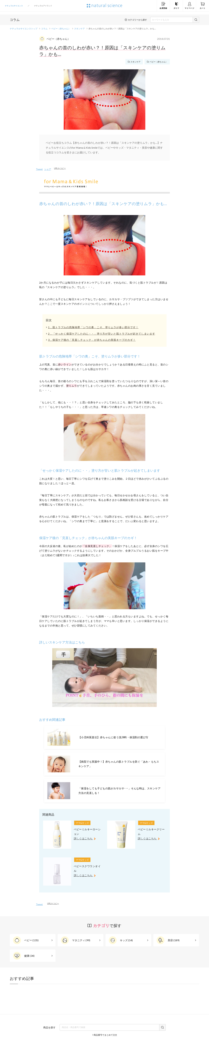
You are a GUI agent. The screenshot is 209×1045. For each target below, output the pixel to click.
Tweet (39, 169)
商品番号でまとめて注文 (105, 1035)
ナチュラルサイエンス (14, 6)
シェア (47, 169)
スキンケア (79, 28)
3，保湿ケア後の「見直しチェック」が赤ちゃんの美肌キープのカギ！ (92, 339)
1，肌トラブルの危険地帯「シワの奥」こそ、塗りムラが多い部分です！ (93, 327)
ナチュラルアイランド (43, 6)
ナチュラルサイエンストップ (23, 28)
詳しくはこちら (86, 838)
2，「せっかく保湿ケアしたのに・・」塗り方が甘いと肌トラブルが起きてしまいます (101, 333)
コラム (44, 28)
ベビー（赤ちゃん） (60, 28)
